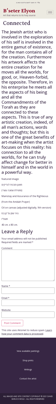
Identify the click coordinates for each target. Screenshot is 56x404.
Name (5, 286)
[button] (28, 343)
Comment (6, 248)
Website (6, 310)
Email (5, 298)
